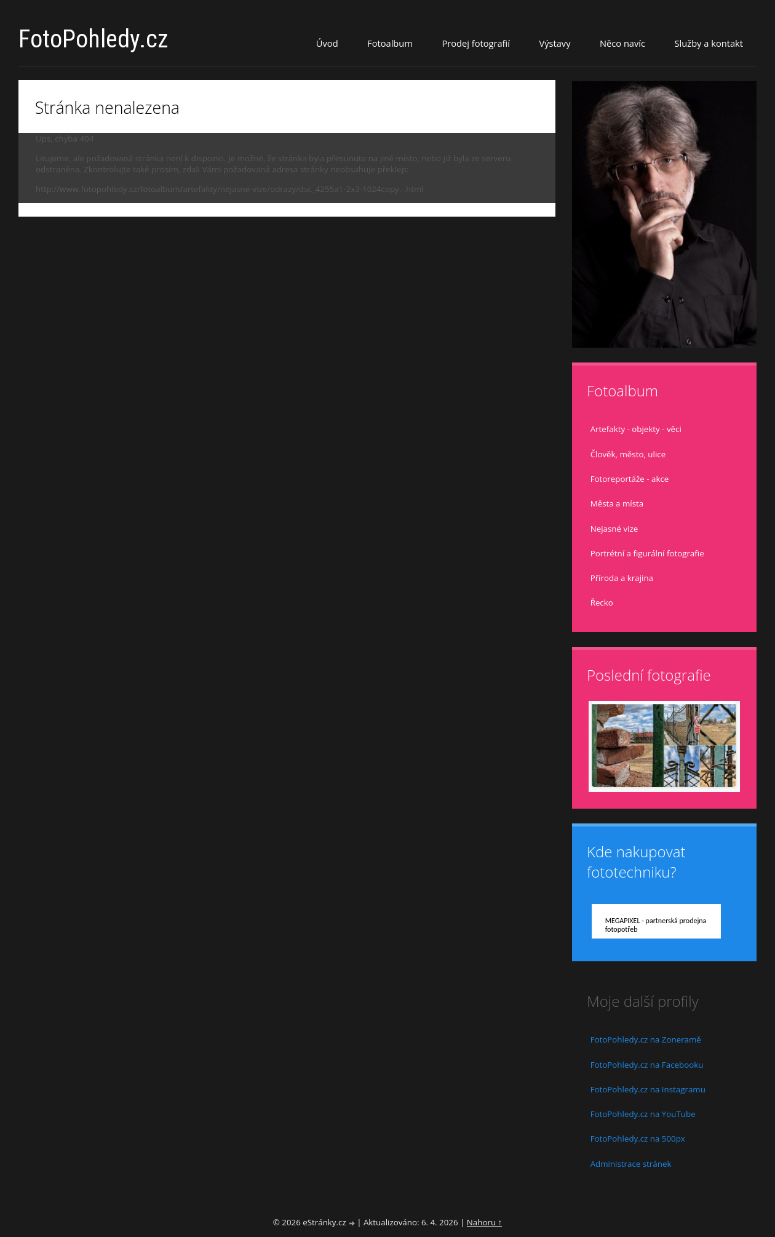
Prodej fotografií (476, 43)
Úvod (327, 43)
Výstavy (554, 43)
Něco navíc (622, 43)
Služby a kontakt (709, 43)
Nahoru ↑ (484, 1222)
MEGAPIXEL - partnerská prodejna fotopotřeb (656, 925)
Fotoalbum (390, 43)
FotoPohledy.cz (93, 39)
